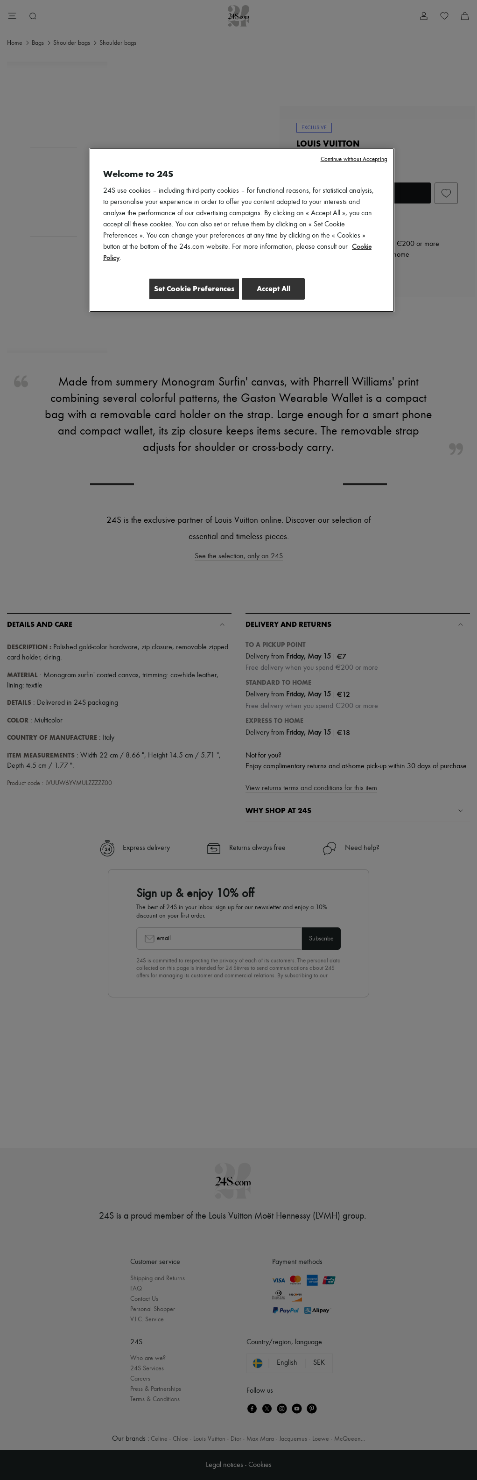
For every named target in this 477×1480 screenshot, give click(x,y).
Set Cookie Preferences (189, 288)
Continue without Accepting (354, 159)
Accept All (273, 288)
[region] (241, 231)
